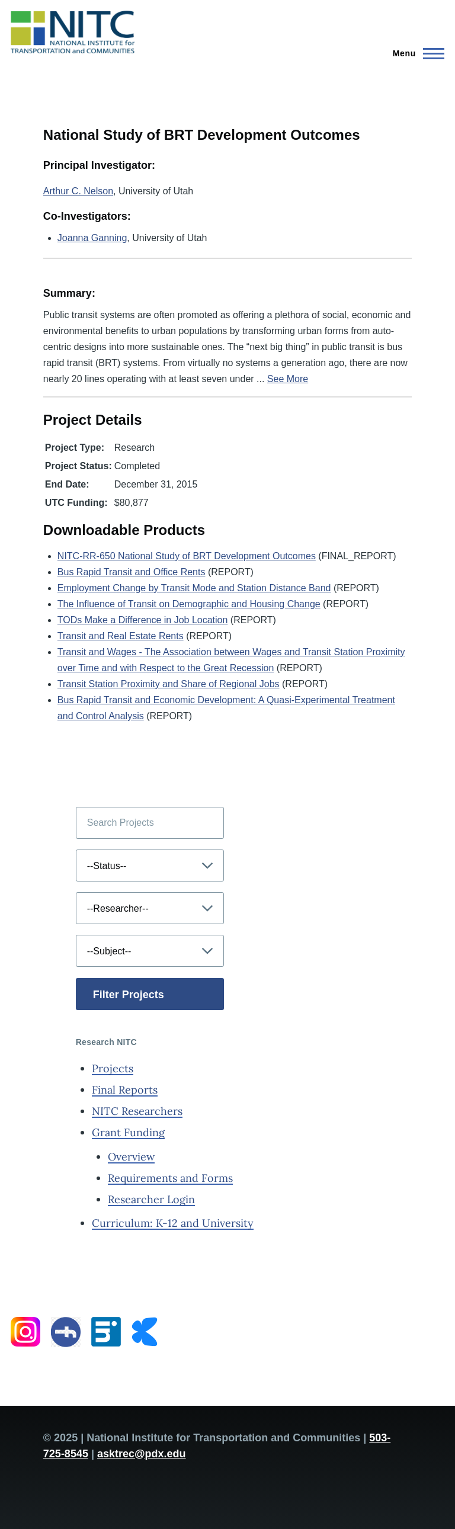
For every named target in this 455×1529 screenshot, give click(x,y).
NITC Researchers (137, 1111)
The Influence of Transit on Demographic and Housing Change (189, 604)
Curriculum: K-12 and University (173, 1223)
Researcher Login (151, 1199)
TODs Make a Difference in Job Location (142, 620)
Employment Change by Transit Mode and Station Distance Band (194, 588)
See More (287, 379)
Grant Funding (128, 1132)
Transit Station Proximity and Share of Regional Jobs (168, 684)
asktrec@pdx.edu (141, 1454)
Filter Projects (128, 995)
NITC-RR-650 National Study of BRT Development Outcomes (186, 556)
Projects (112, 1068)
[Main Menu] (415, 53)
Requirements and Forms (170, 1178)
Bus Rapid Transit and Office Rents (131, 572)
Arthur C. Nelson (78, 191)
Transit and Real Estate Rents (120, 636)
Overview (131, 1156)
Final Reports (125, 1090)
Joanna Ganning (92, 238)
